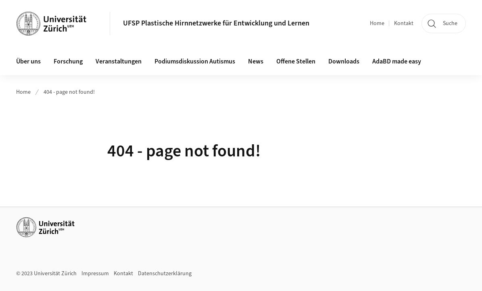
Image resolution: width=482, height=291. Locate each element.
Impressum (95, 274)
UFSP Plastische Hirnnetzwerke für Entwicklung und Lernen (216, 23)
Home (377, 23)
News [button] (255, 61)
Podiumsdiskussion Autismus (194, 61)
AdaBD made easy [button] (396, 61)
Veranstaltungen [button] (119, 61)
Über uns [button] (28, 61)
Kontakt (403, 23)
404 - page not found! (69, 92)
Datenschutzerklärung (165, 274)
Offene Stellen (295, 61)
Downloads (343, 61)
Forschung (68, 61)
